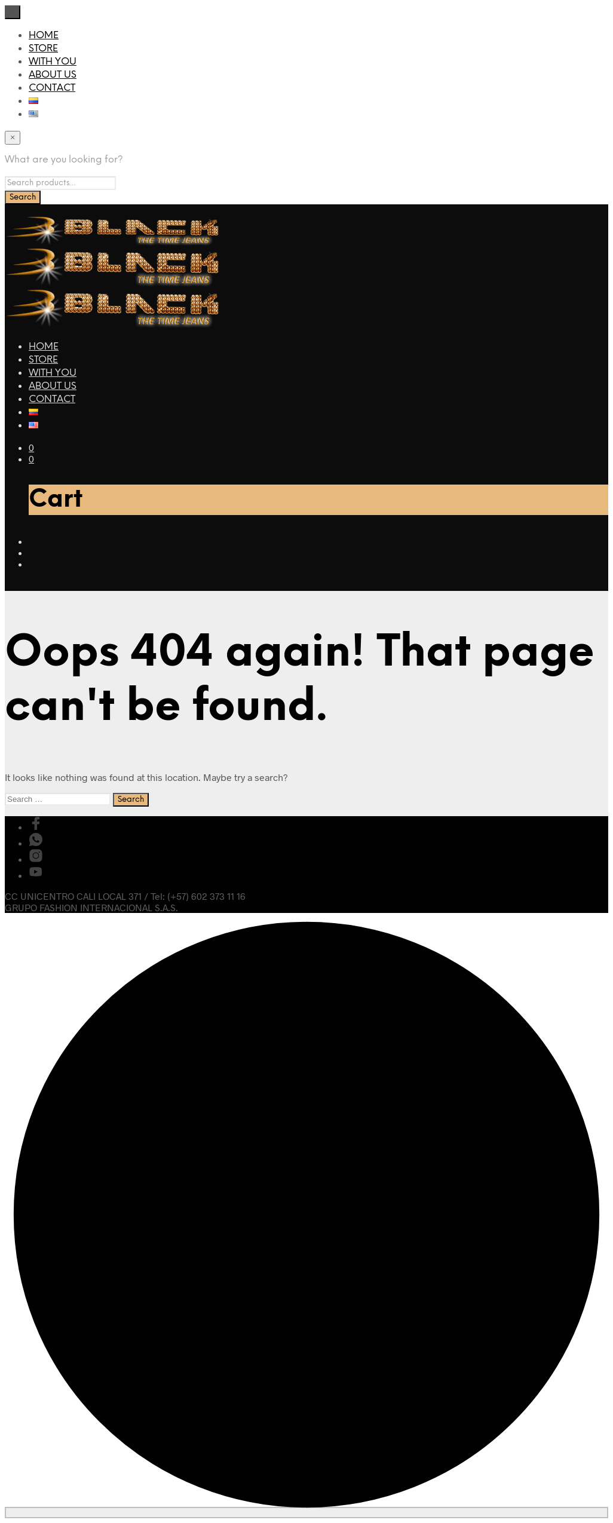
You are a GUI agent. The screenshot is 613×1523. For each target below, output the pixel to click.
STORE (43, 49)
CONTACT (52, 88)
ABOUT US (52, 75)
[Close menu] (12, 12)
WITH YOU (52, 62)
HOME (44, 35)
